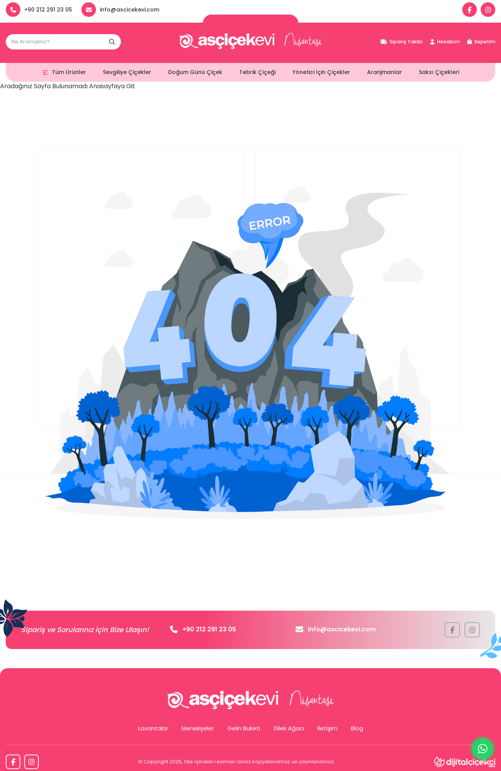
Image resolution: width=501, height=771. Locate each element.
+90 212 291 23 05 (203, 629)
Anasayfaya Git (112, 86)
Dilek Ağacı (289, 728)
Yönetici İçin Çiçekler (321, 72)
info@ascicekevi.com (336, 629)
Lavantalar (153, 728)
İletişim (327, 728)
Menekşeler (198, 728)
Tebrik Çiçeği (257, 72)
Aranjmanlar (384, 72)
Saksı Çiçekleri (439, 72)
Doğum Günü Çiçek (195, 72)
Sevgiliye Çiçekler (127, 72)
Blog (357, 728)
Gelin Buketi (243, 728)
